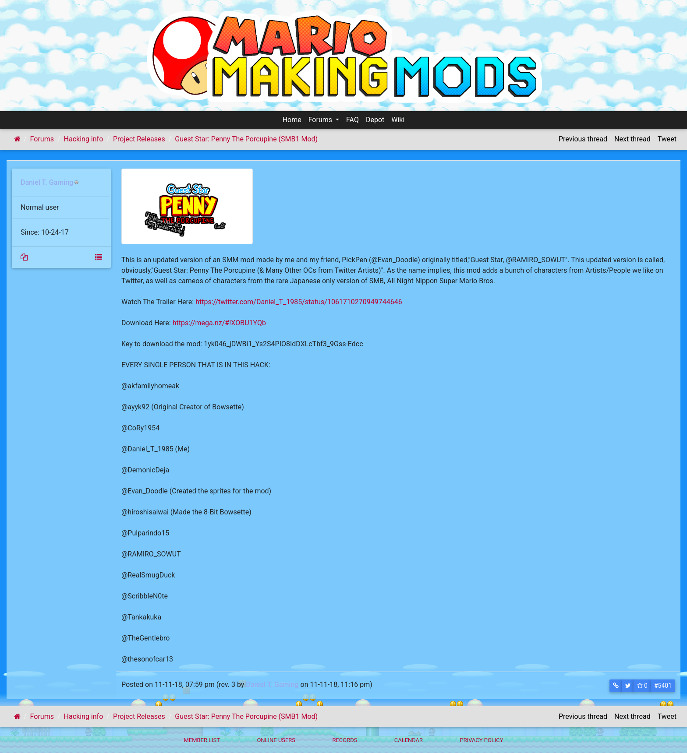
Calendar (408, 740)
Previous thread (583, 139)
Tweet (667, 139)
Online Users (276, 740)
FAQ (352, 120)
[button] (615, 685)
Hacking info (83, 139)
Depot (375, 120)
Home (292, 120)
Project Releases (139, 139)
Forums (321, 120)
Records (344, 740)
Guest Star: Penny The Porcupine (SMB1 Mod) (246, 139)
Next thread (632, 139)
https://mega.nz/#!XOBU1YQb (219, 323)
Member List (202, 740)
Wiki (397, 120)
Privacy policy (481, 740)
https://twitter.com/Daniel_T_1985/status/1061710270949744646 (298, 302)
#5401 (663, 685)
